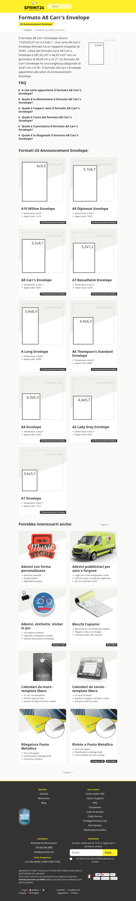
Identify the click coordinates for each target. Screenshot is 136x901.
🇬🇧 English (34, 893)
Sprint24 (34, 7)
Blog (42, 802)
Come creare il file (94, 793)
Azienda (42, 793)
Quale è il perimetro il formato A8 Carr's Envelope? (48, 128)
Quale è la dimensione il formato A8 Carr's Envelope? (50, 101)
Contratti (61, 890)
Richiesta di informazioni (42, 843)
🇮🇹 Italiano (34, 890)
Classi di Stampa (93, 811)
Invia (110, 852)
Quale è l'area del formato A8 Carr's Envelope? (45, 119)
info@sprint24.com (42, 852)
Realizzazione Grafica (93, 829)
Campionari (93, 807)
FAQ (93, 802)
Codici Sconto (93, 816)
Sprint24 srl (24, 870)
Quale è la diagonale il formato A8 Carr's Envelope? (49, 137)
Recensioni (42, 798)
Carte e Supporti (93, 798)
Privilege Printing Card (93, 820)
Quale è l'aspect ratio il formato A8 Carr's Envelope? (49, 110)
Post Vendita (93, 825)
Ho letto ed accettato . (95, 860)
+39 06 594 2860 (42, 847)
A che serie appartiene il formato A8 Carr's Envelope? (50, 91)
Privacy (74, 893)
